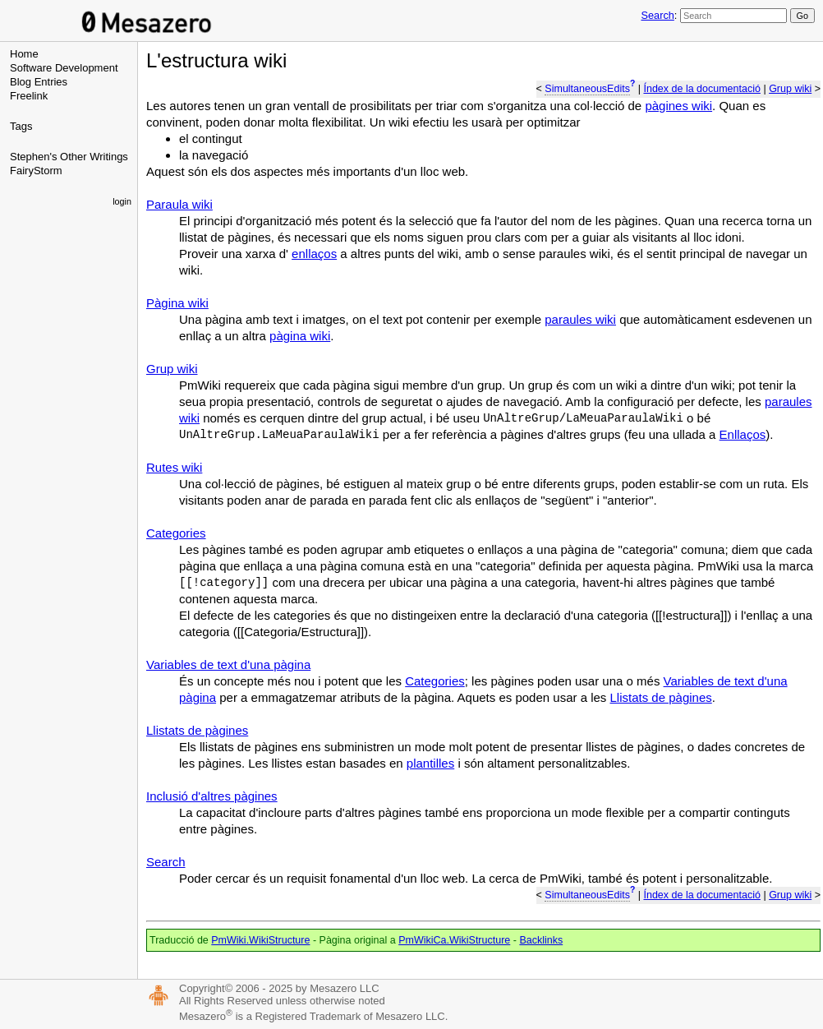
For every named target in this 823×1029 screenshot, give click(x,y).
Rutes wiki (174, 467)
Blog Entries (38, 82)
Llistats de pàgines (661, 697)
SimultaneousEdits (587, 89)
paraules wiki (580, 319)
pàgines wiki (678, 106)
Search (657, 15)
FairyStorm (36, 170)
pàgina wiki (299, 336)
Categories (176, 533)
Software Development (64, 68)
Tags (21, 126)
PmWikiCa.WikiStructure (454, 940)
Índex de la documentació (701, 89)
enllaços (314, 254)
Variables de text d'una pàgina (228, 664)
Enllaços (743, 434)
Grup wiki (790, 89)
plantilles (430, 763)
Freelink (29, 96)
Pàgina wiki (177, 303)
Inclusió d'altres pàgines (212, 796)
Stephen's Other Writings (69, 156)
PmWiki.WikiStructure (260, 940)
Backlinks (541, 940)
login (122, 201)
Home (24, 54)
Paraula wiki (179, 204)
